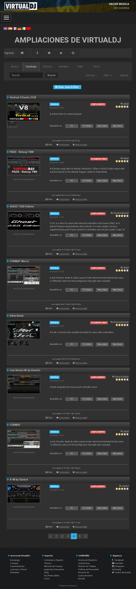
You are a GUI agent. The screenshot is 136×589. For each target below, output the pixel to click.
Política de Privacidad (88, 569)
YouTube (117, 563)
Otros (96, 66)
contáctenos (84, 563)
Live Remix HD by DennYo (25, 370)
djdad (126, 103)
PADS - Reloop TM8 (21, 152)
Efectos (47, 66)
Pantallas (14, 572)
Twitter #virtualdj (121, 572)
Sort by (91, 75)
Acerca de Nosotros (87, 560)
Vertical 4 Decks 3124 (23, 97)
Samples (64, 66)
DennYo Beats (122, 376)
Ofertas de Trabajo (87, 566)
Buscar (52, 75)
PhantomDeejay (121, 213)
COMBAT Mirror (19, 261)
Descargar (15, 560)
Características (17, 566)
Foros (46, 578)
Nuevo (14, 66)
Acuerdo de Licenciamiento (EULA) (85, 575)
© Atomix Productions (68, 586)
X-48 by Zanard (19, 479)
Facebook (118, 560)
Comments (64, 144)
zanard (125, 486)
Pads (80, 66)
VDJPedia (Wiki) (51, 575)
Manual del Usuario (53, 566)
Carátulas (31, 66)
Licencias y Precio (18, 569)
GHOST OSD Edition (22, 206)
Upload (124, 75)
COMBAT (15, 424)
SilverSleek (17, 315)
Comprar (14, 563)
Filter (108, 75)
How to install (81, 144)
